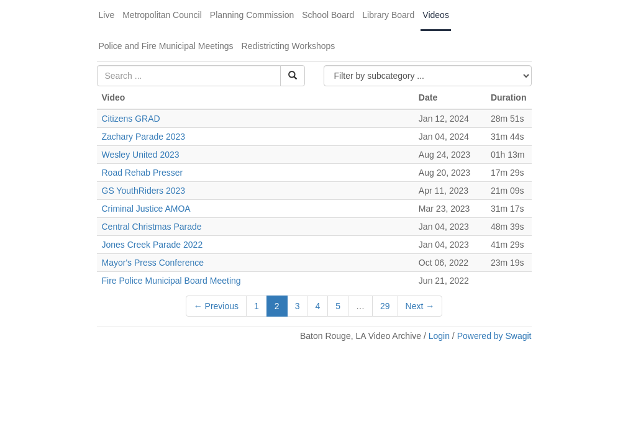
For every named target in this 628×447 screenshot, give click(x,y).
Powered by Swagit (494, 336)
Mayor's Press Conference (153, 263)
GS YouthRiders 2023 (144, 191)
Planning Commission (252, 15)
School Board (328, 15)
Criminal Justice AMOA (146, 209)
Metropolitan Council (162, 15)
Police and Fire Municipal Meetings (166, 46)
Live (107, 15)
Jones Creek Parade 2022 (152, 245)
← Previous (216, 306)
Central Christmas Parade (152, 227)
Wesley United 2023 (141, 155)
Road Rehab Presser (142, 173)
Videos (435, 15)
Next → (420, 306)
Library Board (388, 15)
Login (439, 336)
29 (385, 306)
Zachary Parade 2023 (144, 137)
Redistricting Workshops (288, 46)
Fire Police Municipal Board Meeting (171, 281)
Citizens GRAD (131, 119)
